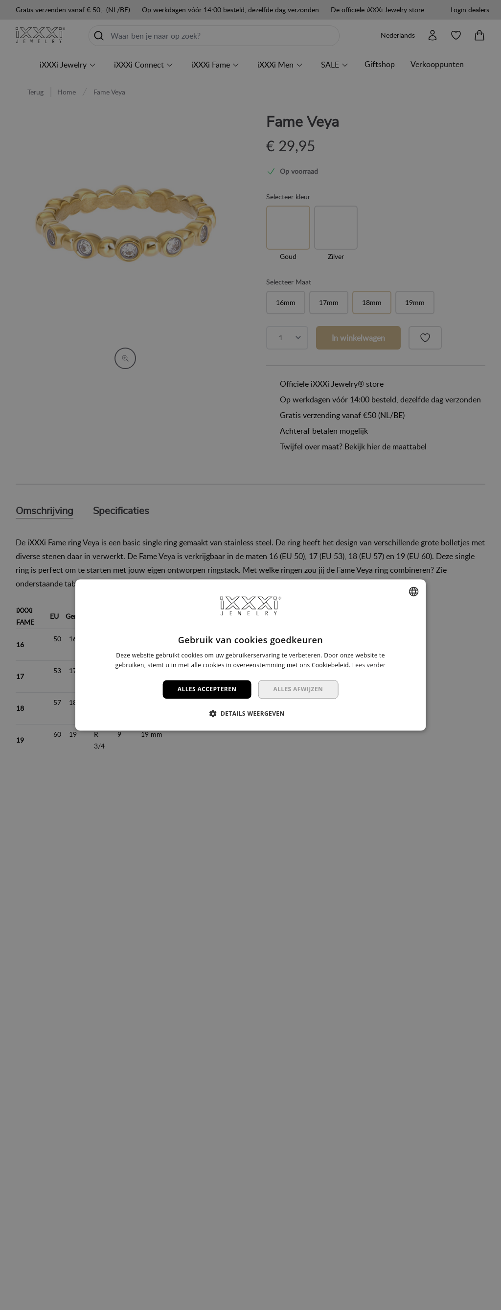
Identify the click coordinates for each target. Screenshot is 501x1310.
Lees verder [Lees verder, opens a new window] (369, 665)
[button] (250, 714)
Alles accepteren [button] (207, 689)
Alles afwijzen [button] (298, 689)
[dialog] (250, 655)
